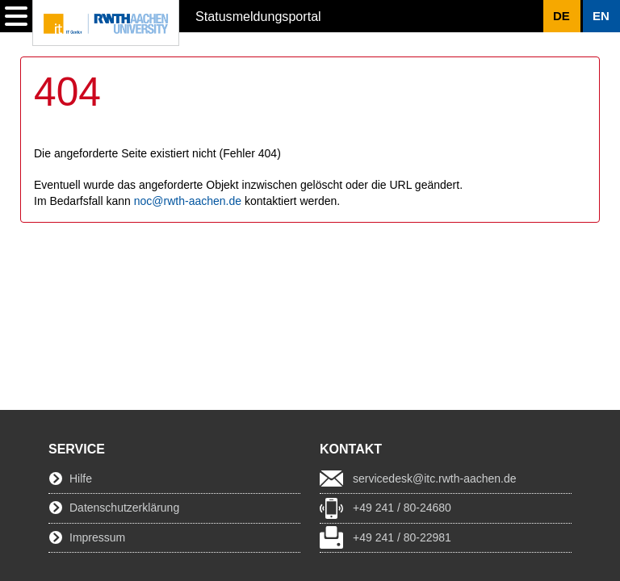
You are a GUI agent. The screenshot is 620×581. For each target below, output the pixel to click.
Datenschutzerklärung (124, 507)
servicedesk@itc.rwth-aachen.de (435, 478)
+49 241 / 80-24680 (402, 507)
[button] (601, 16)
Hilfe (80, 478)
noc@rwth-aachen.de (187, 200)
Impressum (97, 537)
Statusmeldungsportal (258, 16)
